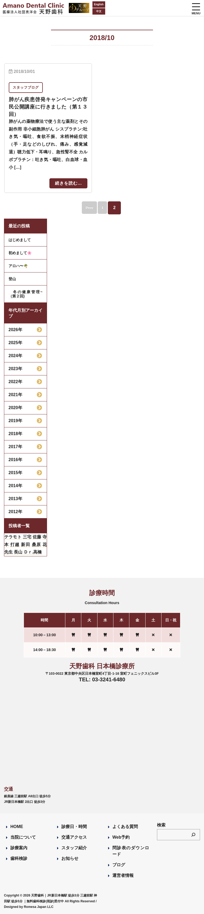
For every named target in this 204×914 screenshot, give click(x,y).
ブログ (118, 865)
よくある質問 (125, 826)
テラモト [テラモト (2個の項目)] (13, 537)
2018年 (15, 433)
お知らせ (69, 858)
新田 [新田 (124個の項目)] (25, 544)
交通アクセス (74, 837)
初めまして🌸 (20, 253)
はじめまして (19, 240)
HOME (16, 826)
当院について (23, 837)
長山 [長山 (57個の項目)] (18, 552)
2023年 (15, 368)
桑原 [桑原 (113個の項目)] (36, 544)
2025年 (15, 342)
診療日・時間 (74, 826)
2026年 (15, 329)
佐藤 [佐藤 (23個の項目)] (37, 537)
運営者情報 (123, 875)
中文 (90, 11)
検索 (161, 825)
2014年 (15, 485)
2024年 (15, 355)
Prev (87, 207)
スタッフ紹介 (74, 848)
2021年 (15, 394)
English (90, 4)
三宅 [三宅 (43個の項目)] (27, 537)
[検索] (193, 834)
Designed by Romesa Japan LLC (28, 907)
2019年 (15, 420)
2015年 (15, 472)
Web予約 (121, 837)
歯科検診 (18, 858)
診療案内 (18, 848)
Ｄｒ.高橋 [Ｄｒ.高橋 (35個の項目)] (33, 552)
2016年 (15, 459)
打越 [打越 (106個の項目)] (15, 544)
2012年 (15, 511)
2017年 (15, 446)
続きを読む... (68, 183)
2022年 (15, 381)
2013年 (15, 498)
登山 (12, 279)
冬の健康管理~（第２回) (25, 294)
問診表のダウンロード (130, 851)
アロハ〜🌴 (18, 266)
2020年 (15, 407)
